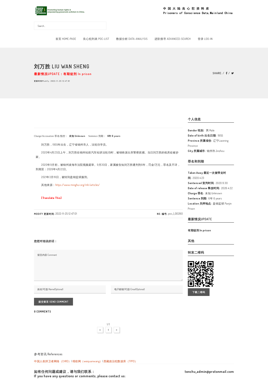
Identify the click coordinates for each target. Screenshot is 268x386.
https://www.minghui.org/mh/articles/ (77, 185)
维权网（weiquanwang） (87, 361)
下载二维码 (198, 292)
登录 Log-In (205, 38)
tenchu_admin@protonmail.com (209, 371)
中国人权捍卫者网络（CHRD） (52, 361)
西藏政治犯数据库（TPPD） (121, 361)
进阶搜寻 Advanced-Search (173, 38)
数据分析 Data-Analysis (132, 38)
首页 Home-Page (66, 38)
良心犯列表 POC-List (96, 38)
